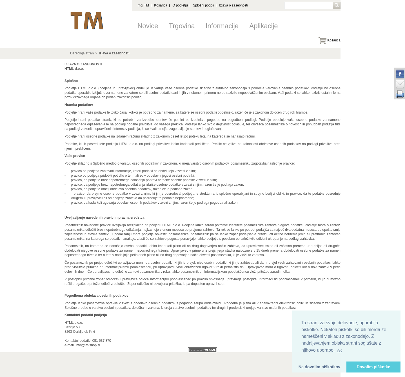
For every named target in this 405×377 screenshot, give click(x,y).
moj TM (143, 5)
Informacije (222, 26)
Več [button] (339, 350)
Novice (147, 26)
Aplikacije (263, 26)
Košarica (160, 5)
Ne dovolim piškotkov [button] (320, 367)
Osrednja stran (82, 53)
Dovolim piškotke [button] (373, 367)
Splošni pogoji (203, 5)
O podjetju (180, 5)
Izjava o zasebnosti (233, 5)
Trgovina (182, 26)
